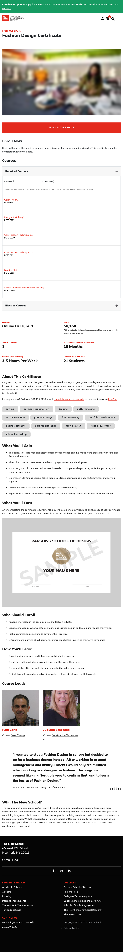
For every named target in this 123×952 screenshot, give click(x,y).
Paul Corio (9, 730)
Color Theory (18, 735)
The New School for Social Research (83, 910)
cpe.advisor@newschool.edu (69, 399)
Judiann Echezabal (57, 730)
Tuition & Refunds (11, 910)
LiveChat (112, 399)
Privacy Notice (71, 928)
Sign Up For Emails (61, 128)
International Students (14, 901)
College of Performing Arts (78, 896)
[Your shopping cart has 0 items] (108, 19)
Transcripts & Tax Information (18, 906)
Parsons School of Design (77, 887)
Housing (6, 896)
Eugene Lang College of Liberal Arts (83, 901)
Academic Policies (12, 887)
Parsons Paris (71, 892)
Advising (6, 892)
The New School (72, 915)
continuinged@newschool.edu (18, 923)
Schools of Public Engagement (80, 906)
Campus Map (11, 860)
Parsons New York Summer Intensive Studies (60, 5)
